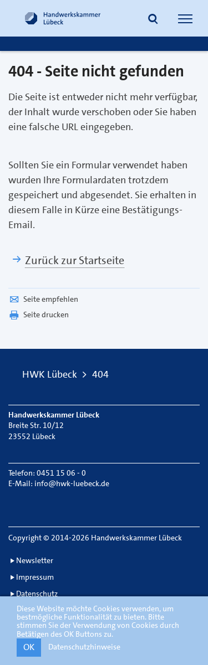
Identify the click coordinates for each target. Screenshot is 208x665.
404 (100, 374)
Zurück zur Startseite (74, 260)
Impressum (35, 577)
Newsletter (34, 560)
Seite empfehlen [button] (43, 299)
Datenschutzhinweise (84, 647)
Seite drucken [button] (38, 314)
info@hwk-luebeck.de (71, 483)
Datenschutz (37, 594)
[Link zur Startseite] (63, 18)
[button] (153, 20)
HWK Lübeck (49, 374)
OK (28, 647)
